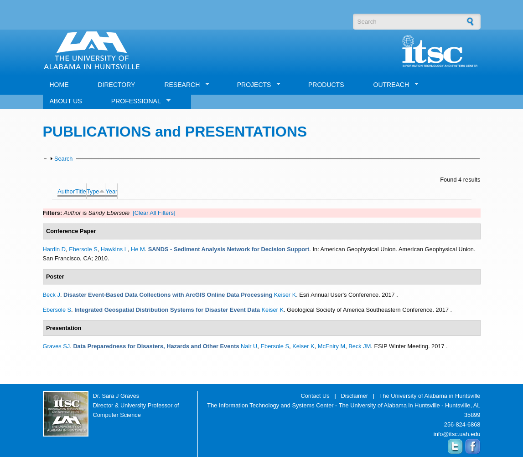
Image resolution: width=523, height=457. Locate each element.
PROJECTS (255, 85)
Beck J (51, 294)
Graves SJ (56, 346)
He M (138, 249)
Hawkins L (114, 249)
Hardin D (54, 249)
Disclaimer (354, 395)
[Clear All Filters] (154, 212)
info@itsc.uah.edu (457, 434)
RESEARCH (183, 85)
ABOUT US (66, 101)
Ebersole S (83, 249)
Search (63, 158)
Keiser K (285, 294)
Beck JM (359, 346)
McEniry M (331, 346)
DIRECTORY (116, 84)
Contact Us (314, 395)
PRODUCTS (326, 84)
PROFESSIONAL (137, 101)
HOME (59, 84)
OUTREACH (393, 85)
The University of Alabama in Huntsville (430, 395)
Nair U (249, 346)
